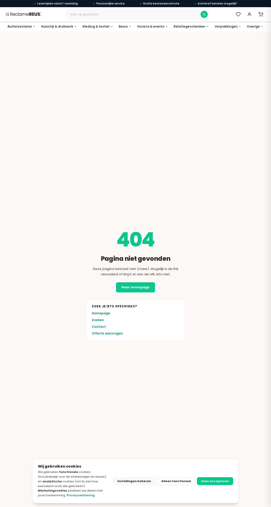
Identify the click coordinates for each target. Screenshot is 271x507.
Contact (99, 326)
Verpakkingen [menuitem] (226, 26)
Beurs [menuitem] (123, 26)
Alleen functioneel (176, 481)
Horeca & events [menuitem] (150, 26)
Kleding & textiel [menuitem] (96, 26)
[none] (21, 27)
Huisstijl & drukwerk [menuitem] (57, 26)
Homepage (101, 313)
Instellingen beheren (134, 481)
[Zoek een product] (133, 14)
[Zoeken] (204, 14)
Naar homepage (135, 287)
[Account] (249, 14)
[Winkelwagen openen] (261, 14)
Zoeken (98, 320)
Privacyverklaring (81, 495)
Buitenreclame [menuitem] (20, 26)
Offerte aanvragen (107, 333)
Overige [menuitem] (253, 26)
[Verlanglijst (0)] (238, 14)
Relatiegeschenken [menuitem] (189, 26)
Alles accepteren (215, 481)
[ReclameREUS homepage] (23, 14)
